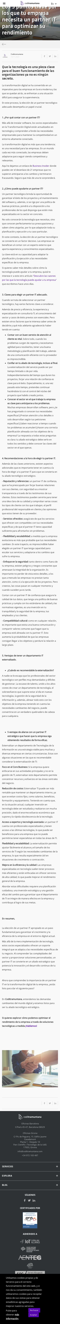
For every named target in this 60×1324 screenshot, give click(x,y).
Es (54, 3)
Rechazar (34, 1310)
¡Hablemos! (31, 1025)
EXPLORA (30, 1176)
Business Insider (41, 165)
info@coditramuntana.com (30, 1151)
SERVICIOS (30, 1166)
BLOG (30, 1185)
